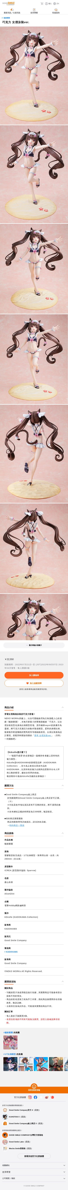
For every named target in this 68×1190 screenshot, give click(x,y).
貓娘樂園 (7, 18)
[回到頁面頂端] (34, 1086)
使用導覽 (6, 1172)
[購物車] (42, 3)
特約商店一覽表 (16, 825)
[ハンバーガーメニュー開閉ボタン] (64, 3)
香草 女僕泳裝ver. (43, 735)
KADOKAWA (12, 952)
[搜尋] (37, 3)
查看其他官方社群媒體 (34, 1156)
